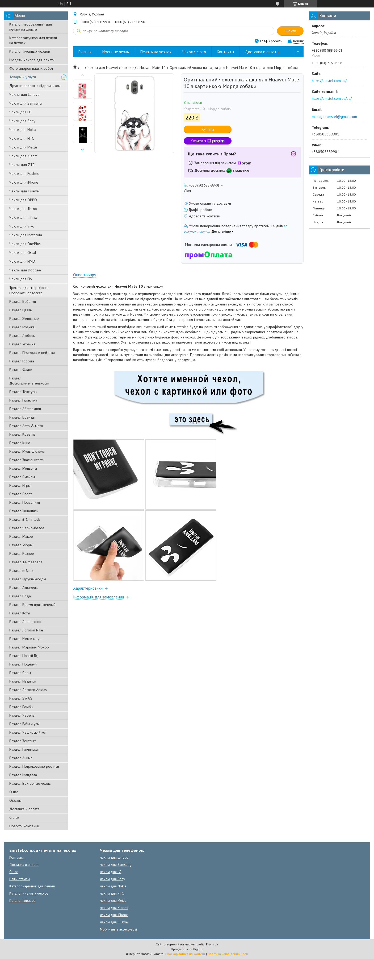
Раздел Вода (20, 596)
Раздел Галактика (23, 400)
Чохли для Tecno (23, 208)
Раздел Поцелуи (23, 664)
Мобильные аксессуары (118, 929)
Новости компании (24, 826)
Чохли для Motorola (25, 235)
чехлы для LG (110, 872)
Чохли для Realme (24, 173)
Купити (207, 129)
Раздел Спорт (20, 493)
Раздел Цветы (20, 310)
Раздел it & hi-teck (24, 519)
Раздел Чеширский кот (28, 732)
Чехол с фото (194, 52)
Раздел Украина (22, 344)
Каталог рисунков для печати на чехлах (33, 40)
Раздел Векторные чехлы (30, 783)
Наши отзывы (19, 879)
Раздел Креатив (22, 434)
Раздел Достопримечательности (29, 381)
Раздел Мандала (23, 774)
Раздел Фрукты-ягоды (27, 579)
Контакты (225, 52)
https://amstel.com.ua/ (329, 80)
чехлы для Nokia (113, 886)
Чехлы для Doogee (25, 270)
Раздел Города (21, 361)
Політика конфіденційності (228, 954)
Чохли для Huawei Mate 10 (143, 67)
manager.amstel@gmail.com (334, 116)
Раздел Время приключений (32, 604)
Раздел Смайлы (22, 476)
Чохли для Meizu (23, 147)
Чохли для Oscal (22, 252)
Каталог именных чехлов (29, 51)
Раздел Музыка (22, 327)
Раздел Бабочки (22, 301)
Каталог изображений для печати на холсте (30, 27)
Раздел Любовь (22, 335)
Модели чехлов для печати (31, 59)
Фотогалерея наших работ (31, 68)
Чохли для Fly (20, 278)
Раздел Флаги (20, 369)
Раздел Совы (20, 672)
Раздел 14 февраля (25, 562)
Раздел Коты (19, 613)
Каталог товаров (22, 900)
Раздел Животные (24, 318)
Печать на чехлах (155, 52)
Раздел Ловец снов (25, 621)
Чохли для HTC (21, 138)
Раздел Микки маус (25, 638)
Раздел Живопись (23, 511)
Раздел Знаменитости (26, 459)
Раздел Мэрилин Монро (29, 647)
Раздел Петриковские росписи (34, 766)
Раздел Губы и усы (24, 723)
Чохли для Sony (22, 120)
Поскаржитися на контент (186, 954)
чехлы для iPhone (114, 915)
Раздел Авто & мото (26, 425)
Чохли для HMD (22, 261)
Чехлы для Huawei (24, 191)
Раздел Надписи (22, 681)
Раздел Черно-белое (26, 528)
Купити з (208, 140)
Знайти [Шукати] (290, 31)
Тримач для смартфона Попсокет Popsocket (28, 290)
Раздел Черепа (22, 715)
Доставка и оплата (24, 809)
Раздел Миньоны (23, 468)
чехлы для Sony (112, 879)
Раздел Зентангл (22, 740)
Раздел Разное (21, 553)
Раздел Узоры (20, 545)
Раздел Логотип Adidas (28, 689)
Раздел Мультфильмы (27, 451)
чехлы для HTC (112, 893)
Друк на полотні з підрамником (35, 85)
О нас (13, 791)
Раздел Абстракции (25, 408)
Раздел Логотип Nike (26, 630)
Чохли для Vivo (21, 226)
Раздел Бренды (22, 417)
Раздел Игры (20, 485)
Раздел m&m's (21, 570)
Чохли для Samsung (25, 103)
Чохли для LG (20, 112)
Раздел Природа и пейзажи (32, 352)
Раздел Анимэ (20, 757)
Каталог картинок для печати (32, 886)
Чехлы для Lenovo (24, 94)
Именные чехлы (115, 52)
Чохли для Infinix (23, 217)
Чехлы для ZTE (22, 164)
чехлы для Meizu (113, 900)
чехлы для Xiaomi (114, 908)
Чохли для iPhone (23, 182)
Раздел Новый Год (24, 655)
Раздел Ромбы (21, 706)
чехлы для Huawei (114, 922)
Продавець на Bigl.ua (187, 949)
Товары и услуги (22, 77)
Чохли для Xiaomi (23, 156)
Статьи (14, 817)
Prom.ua (212, 944)
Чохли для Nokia (22, 129)
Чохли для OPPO (23, 199)
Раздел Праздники (24, 502)
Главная (84, 52)
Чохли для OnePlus (25, 243)
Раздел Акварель (23, 587)
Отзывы (15, 800)
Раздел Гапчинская (24, 749)
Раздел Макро (21, 536)
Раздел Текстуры (23, 391)
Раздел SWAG (20, 698)
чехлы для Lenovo (114, 857)
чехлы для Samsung (115, 864)
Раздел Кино (19, 442)
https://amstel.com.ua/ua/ (332, 98)
